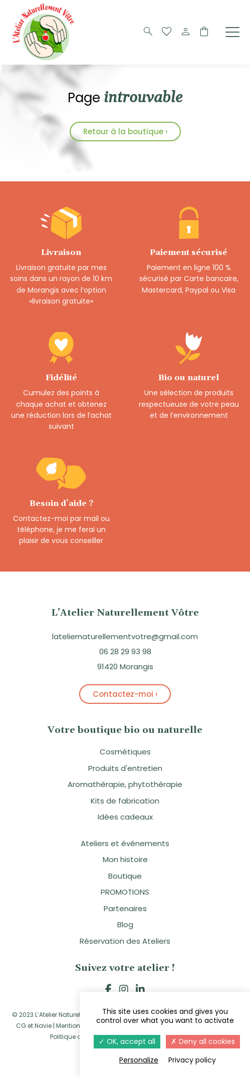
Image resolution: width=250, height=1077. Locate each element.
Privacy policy (192, 1060)
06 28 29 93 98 (125, 651)
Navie (43, 1025)
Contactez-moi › (125, 694)
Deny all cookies (203, 1041)
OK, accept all (127, 1041)
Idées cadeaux (125, 817)
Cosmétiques (125, 751)
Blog (125, 924)
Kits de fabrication (125, 800)
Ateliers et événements (125, 843)
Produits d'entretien (125, 768)
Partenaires (125, 908)
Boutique (125, 876)
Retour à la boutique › (125, 131)
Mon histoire (125, 859)
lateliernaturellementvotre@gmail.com (125, 636)
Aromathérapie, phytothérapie (125, 784)
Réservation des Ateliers (125, 941)
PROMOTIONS (125, 892)
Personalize (138, 1060)
